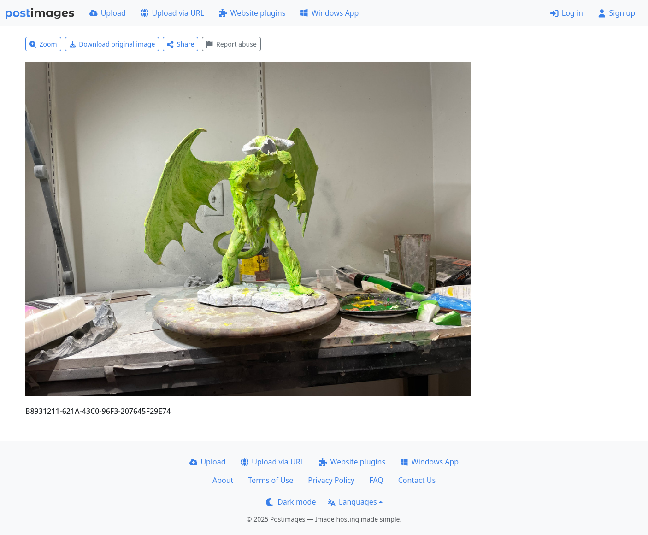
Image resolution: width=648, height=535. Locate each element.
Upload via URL (172, 13)
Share (180, 44)
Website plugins (252, 13)
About (222, 480)
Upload (107, 13)
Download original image (112, 44)
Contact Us (417, 480)
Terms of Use (270, 480)
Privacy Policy (331, 480)
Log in (566, 13)
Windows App (329, 13)
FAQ (376, 480)
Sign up (616, 13)
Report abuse (231, 44)
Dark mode (291, 502)
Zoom (43, 44)
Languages (352, 502)
